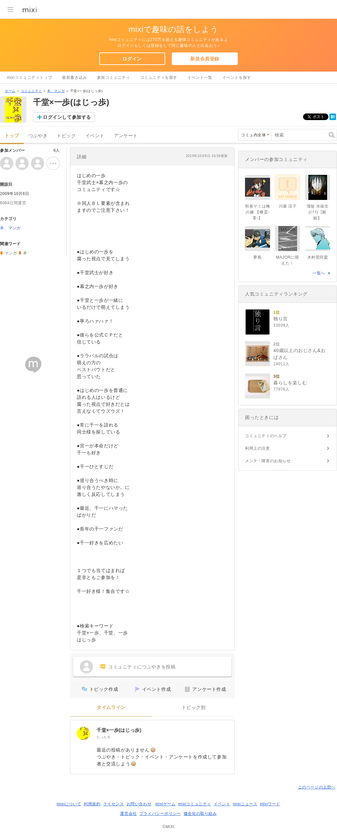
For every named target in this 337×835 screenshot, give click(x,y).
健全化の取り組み (200, 813)
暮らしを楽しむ (290, 382)
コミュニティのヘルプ (266, 436)
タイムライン (111, 707)
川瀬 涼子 (287, 206)
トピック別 (194, 707)
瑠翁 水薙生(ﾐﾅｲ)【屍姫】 (318, 212)
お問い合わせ (139, 804)
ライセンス (113, 804)
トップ (12, 135)
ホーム (10, 91)
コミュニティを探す (158, 77)
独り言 (280, 318)
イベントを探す (236, 77)
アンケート (126, 135)
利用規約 (92, 804)
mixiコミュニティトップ (29, 77)
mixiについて (69, 804)
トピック (66, 135)
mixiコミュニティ (194, 804)
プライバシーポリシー (160, 813)
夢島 (257, 257)
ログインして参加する (67, 117)
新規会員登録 (204, 58)
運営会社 (128, 813)
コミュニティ (31, 91)
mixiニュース (245, 804)
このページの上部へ (316, 787)
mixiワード (270, 804)
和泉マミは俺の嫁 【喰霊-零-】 (257, 212)
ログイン (131, 58)
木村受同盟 (317, 257)
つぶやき (37, 135)
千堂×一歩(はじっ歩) (119, 730)
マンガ (11, 253)
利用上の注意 (257, 448)
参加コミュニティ (113, 77)
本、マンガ (56, 91)
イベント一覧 (199, 77)
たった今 (103, 737)
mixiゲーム (165, 804)
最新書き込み (74, 77)
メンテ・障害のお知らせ (268, 461)
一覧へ (319, 273)
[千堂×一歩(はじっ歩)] (83, 733)
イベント (95, 135)
